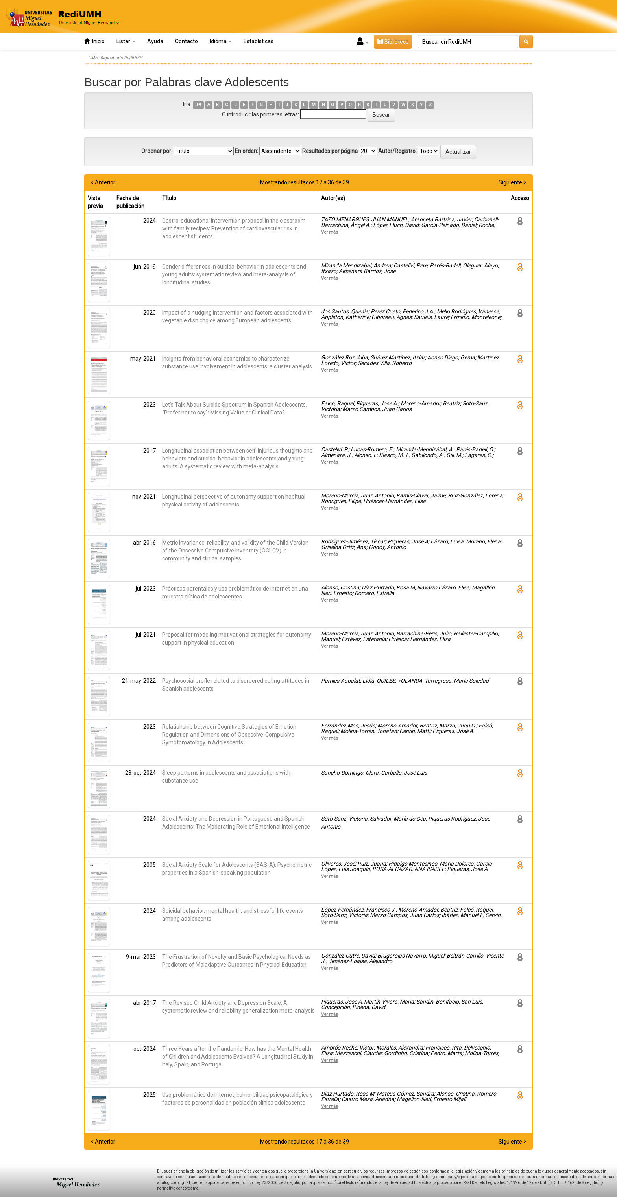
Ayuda (155, 41)
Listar (125, 41)
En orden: (246, 151)
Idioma (221, 41)
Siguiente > (512, 182)
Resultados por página (330, 151)
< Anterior (103, 182)
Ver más (329, 232)
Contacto (186, 41)
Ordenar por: (156, 151)
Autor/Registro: (397, 151)
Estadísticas (258, 41)
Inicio (94, 41)
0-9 (198, 104)
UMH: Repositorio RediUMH (115, 58)
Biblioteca (393, 42)
